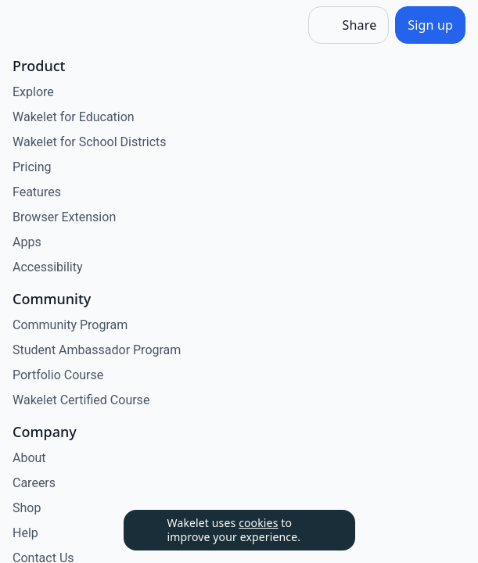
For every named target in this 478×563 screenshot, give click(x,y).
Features (37, 192)
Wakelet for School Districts (90, 141)
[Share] (349, 25)
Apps (27, 242)
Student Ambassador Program (97, 349)
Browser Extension (64, 217)
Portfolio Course (58, 375)
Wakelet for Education (74, 116)
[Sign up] (430, 25)
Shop (27, 507)
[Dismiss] (323, 530)
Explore (33, 91)
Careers (34, 482)
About (29, 457)
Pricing (32, 167)
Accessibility (48, 267)
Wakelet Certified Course (81, 400)
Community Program (70, 324)
